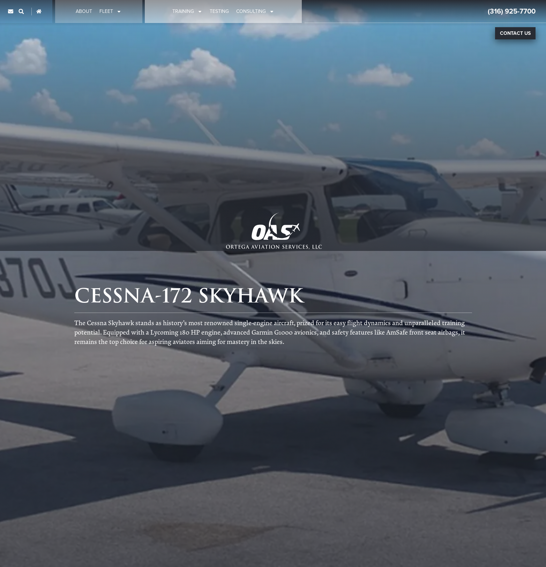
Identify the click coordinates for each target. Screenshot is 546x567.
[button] (21, 11)
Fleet (110, 11)
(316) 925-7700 (512, 11)
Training (187, 11)
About (84, 11)
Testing (219, 11)
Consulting (255, 11)
